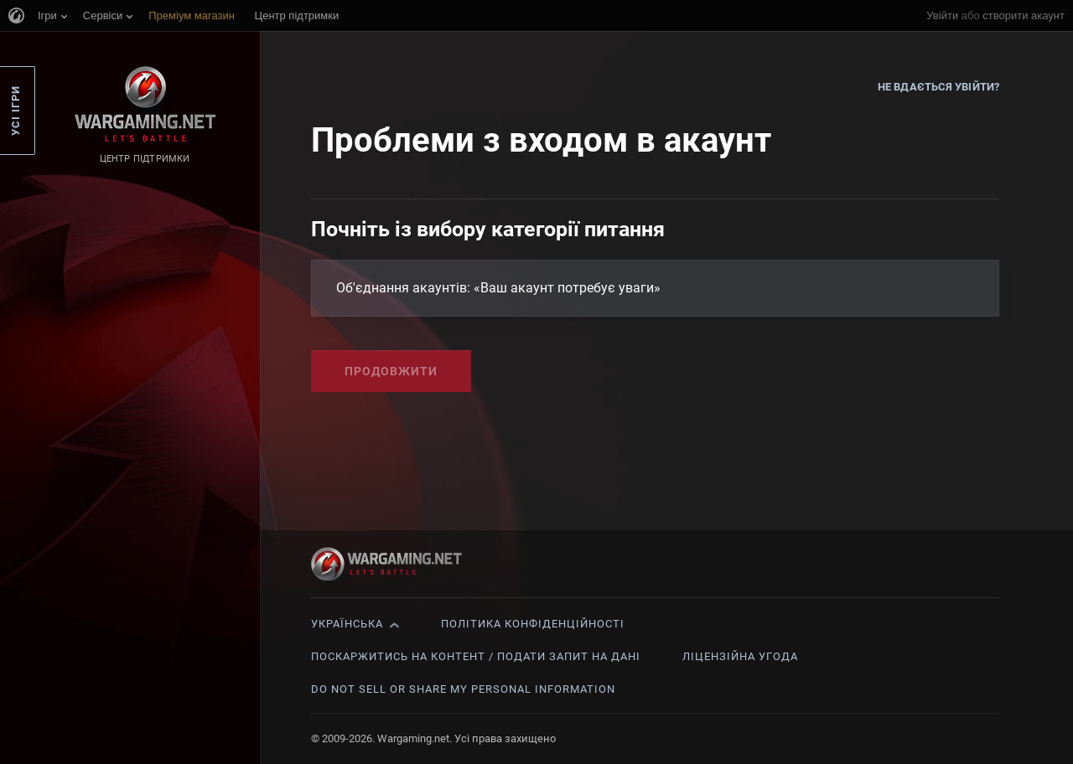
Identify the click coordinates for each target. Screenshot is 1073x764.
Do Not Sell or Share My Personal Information (463, 689)
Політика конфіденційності (533, 623)
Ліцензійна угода (740, 656)
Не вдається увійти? (938, 86)
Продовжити (391, 371)
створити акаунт (1023, 15)
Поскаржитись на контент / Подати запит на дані (475, 656)
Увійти (942, 15)
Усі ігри (15, 110)
